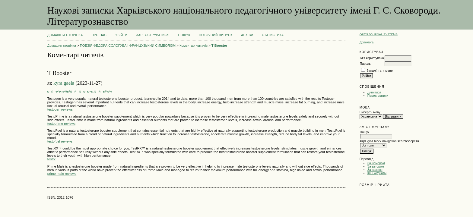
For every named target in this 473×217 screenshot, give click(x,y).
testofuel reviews (59, 141)
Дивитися (374, 92)
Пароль (365, 63)
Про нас (99, 35)
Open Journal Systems (379, 34)
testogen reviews (60, 109)
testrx (51, 159)
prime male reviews (61, 173)
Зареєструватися (153, 35)
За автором (375, 166)
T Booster (219, 45)
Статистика (273, 35)
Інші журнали (376, 173)
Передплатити (377, 95)
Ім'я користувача (372, 58)
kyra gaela (63, 83)
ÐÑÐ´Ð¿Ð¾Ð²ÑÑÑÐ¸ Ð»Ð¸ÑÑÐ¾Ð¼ (79, 91)
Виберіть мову (370, 112)
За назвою (375, 169)
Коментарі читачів (193, 45)
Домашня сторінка (65, 35)
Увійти (121, 35)
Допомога (367, 42)
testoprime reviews (61, 123)
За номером (376, 163)
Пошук (184, 35)
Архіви (247, 35)
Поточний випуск (215, 35)
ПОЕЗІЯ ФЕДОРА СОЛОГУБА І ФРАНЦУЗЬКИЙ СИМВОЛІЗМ (128, 45)
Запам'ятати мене (380, 70)
